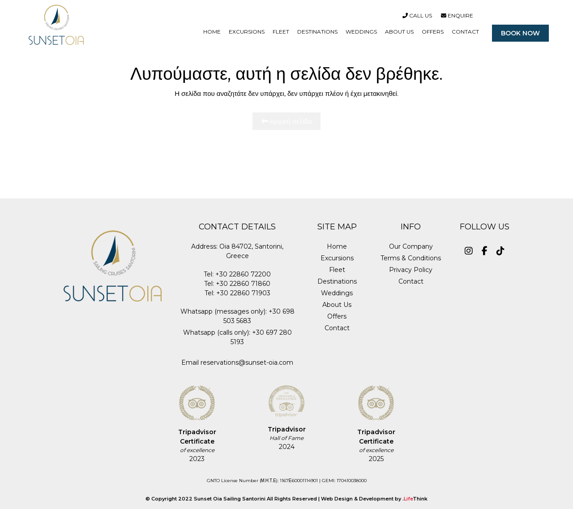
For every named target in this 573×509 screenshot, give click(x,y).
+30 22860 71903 (243, 293)
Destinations (337, 281)
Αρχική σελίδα (286, 121)
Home (337, 246)
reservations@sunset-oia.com (247, 362)
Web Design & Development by (374, 499)
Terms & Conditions (411, 258)
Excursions (337, 258)
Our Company (411, 246)
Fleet (337, 270)
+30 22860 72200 (243, 274)
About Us (336, 305)
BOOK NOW (520, 33)
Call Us (417, 15)
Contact (337, 328)
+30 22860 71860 (243, 284)
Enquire (457, 15)
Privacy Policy (410, 270)
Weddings (337, 293)
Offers (336, 316)
